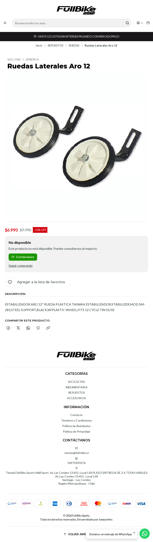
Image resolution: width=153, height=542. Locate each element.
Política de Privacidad (76, 431)
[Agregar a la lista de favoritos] (35, 282)
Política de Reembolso (76, 426)
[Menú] (5, 23)
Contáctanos (22, 257)
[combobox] (72, 23)
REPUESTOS (55, 45)
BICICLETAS (76, 381)
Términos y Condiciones (76, 420)
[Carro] (148, 23)
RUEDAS (74, 45)
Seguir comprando (21, 265)
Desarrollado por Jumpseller (94, 519)
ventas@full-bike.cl (76, 451)
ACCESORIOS (76, 398)
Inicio (39, 45)
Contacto (76, 415)
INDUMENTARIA (76, 387)
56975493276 (76, 461)
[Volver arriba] (76, 534)
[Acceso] (140, 23)
